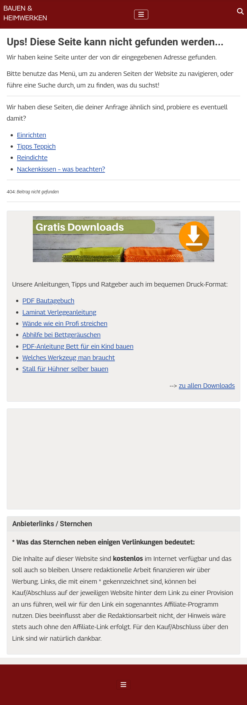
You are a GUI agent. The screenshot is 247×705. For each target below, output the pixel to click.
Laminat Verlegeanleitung (59, 312)
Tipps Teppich (36, 146)
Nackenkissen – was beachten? (61, 169)
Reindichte (32, 157)
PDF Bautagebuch (48, 301)
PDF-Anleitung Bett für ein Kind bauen (78, 346)
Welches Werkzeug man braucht (69, 357)
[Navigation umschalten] (141, 14)
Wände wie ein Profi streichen (65, 323)
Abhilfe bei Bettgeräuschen (62, 335)
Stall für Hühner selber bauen (65, 369)
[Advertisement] (123, 459)
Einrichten (31, 135)
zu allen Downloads (207, 385)
